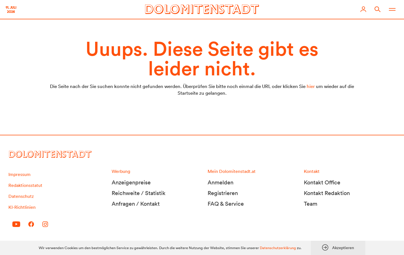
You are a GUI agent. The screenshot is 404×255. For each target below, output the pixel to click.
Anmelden (220, 182)
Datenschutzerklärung (278, 247)
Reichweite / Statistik (139, 193)
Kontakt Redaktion (327, 193)
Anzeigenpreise (131, 182)
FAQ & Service (226, 203)
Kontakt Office (322, 182)
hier (311, 86)
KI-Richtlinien (22, 207)
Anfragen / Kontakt (136, 203)
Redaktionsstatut (25, 185)
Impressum (19, 174)
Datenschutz (21, 196)
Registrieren (223, 193)
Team (310, 203)
